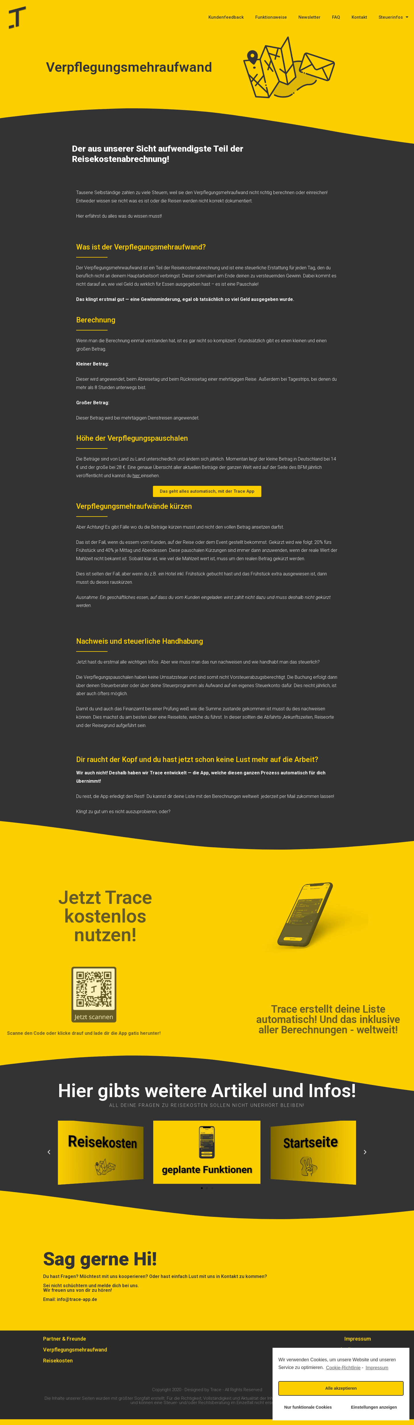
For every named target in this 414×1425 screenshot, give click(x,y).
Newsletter (309, 17)
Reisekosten (58, 1366)
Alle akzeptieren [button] (341, 1388)
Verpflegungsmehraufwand (75, 1355)
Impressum (357, 1344)
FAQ (336, 17)
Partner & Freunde (64, 1344)
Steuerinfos (393, 17)
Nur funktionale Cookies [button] (308, 1407)
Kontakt (359, 17)
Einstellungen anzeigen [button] (374, 1407)
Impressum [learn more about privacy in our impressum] (377, 1367)
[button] (207, 497)
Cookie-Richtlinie (343, 1367)
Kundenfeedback (226, 17)
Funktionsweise (271, 17)
